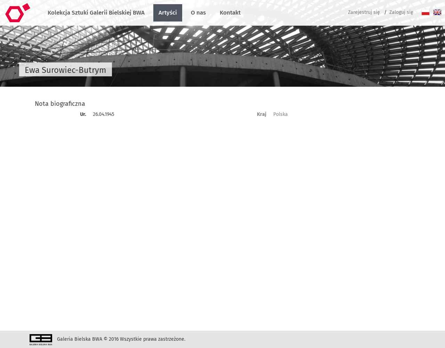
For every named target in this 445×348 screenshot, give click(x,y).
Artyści (168, 12)
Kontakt (230, 12)
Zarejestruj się (364, 12)
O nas (198, 12)
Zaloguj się (401, 12)
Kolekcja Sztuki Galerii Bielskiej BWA (96, 12)
